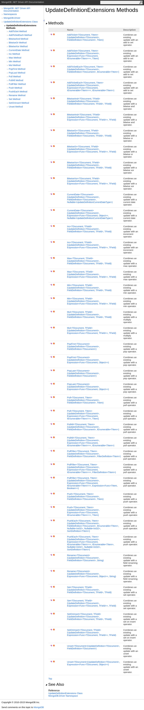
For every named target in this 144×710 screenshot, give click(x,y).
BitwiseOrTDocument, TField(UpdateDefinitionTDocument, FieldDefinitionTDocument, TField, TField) (89, 133)
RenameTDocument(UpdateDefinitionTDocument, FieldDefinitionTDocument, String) (85, 558)
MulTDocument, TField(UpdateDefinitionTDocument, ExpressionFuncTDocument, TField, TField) (91, 330)
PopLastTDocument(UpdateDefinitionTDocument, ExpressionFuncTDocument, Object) (88, 386)
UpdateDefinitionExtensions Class (21, 21)
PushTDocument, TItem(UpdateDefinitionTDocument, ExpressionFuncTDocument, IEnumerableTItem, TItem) (83, 511)
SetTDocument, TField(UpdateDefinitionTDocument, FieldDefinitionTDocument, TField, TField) (89, 590)
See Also (54, 684)
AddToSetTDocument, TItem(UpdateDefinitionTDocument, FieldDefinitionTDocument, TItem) (85, 37)
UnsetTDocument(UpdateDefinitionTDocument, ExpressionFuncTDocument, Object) (93, 663)
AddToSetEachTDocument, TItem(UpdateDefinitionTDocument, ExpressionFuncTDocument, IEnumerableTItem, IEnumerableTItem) (90, 86)
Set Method (14, 99)
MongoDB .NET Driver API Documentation (17, 9)
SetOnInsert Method (19, 103)
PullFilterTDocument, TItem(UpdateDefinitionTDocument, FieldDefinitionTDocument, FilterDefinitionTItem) (94, 454)
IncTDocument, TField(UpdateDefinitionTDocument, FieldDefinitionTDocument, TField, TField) (89, 229)
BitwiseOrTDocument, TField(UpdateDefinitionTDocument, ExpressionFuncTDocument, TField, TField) (91, 149)
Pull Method (15, 76)
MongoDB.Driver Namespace (63, 695)
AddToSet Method (18, 31)
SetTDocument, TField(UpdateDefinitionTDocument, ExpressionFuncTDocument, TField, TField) (91, 603)
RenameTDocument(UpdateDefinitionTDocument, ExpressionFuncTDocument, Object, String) (91, 574)
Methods (54, 23)
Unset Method (16, 106)
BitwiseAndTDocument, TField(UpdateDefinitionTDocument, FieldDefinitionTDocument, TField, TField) (89, 101)
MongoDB (39, 707)
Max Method (15, 57)
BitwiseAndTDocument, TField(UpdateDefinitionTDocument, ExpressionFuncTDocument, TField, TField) (91, 117)
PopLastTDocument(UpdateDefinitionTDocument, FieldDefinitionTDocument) (83, 373)
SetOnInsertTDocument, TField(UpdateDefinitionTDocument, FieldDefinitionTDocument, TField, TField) (89, 616)
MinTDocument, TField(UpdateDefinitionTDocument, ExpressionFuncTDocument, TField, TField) (91, 301)
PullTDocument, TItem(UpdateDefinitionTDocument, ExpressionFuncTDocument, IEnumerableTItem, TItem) (83, 415)
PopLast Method (17, 72)
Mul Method (15, 65)
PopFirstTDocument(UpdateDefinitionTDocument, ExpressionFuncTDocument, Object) (88, 360)
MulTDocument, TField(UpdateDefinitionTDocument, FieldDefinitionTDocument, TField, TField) (89, 314)
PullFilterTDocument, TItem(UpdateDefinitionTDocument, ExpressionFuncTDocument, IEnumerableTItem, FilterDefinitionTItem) (91, 468)
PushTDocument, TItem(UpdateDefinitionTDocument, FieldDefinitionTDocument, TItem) (85, 496)
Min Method (15, 61)
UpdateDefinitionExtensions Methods (21, 26)
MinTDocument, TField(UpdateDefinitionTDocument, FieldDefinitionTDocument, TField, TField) (89, 288)
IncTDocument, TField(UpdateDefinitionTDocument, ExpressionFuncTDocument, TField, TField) (91, 245)
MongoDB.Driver (12, 18)
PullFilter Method (17, 84)
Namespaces (10, 14)
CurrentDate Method (19, 50)
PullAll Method (16, 80)
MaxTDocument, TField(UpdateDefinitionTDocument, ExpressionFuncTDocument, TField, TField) (91, 274)
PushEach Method (18, 91)
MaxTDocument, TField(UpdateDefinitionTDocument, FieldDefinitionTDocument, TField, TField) (89, 261)
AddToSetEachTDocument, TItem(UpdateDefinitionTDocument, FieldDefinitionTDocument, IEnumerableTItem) (93, 69)
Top (50, 678)
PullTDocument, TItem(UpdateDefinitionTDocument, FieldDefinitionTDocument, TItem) (85, 400)
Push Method (15, 87)
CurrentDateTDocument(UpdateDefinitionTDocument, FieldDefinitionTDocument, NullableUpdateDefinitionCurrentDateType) (90, 198)
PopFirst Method (17, 69)
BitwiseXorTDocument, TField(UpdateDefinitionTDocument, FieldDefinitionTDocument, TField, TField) (89, 165)
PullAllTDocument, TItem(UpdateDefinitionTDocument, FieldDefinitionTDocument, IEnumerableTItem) (93, 427)
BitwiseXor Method (18, 46)
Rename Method (17, 95)
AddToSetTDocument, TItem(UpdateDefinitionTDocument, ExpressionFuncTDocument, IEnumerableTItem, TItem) (83, 54)
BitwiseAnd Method (18, 39)
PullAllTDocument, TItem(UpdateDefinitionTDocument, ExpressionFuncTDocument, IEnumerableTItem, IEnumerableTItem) (90, 441)
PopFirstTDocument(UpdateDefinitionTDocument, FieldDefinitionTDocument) (83, 346)
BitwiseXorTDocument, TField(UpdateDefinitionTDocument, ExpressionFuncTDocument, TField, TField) (91, 181)
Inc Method (14, 54)
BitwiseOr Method (18, 42)
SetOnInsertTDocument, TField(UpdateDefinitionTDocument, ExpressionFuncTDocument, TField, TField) (91, 632)
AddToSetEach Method (20, 35)
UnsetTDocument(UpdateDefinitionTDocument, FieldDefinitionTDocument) (93, 647)
